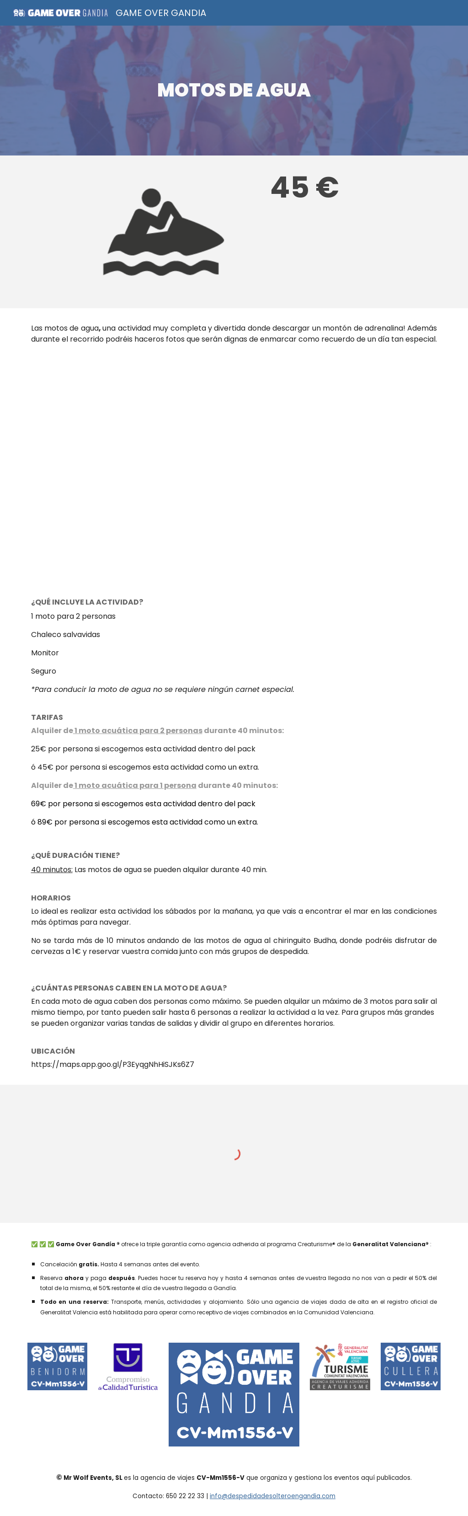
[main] (234, 90)
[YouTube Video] (234, 468)
